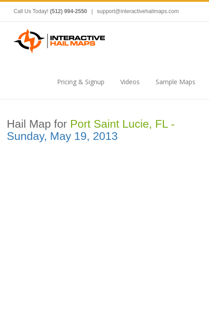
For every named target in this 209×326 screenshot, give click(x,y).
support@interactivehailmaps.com (138, 11)
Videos (130, 81)
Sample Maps (175, 81)
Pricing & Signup (80, 81)
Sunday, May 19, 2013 (62, 136)
